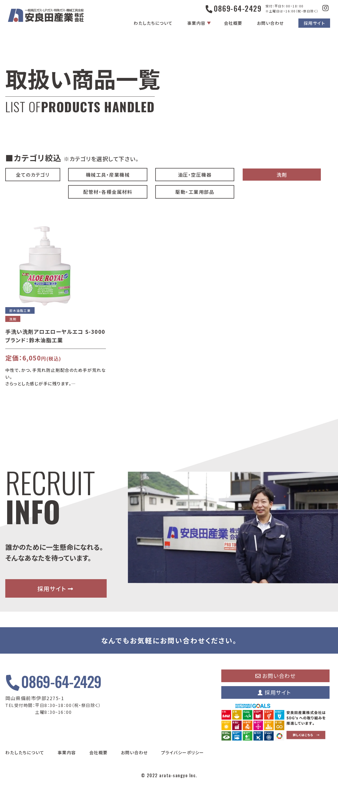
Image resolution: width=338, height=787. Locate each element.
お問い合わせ (270, 23)
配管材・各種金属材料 (107, 191)
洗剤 (282, 174)
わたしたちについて (153, 23)
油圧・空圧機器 (195, 174)
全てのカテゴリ (33, 174)
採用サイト (314, 23)
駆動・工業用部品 (194, 191)
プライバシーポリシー (182, 752)
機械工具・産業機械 (108, 174)
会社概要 (233, 23)
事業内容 (196, 23)
